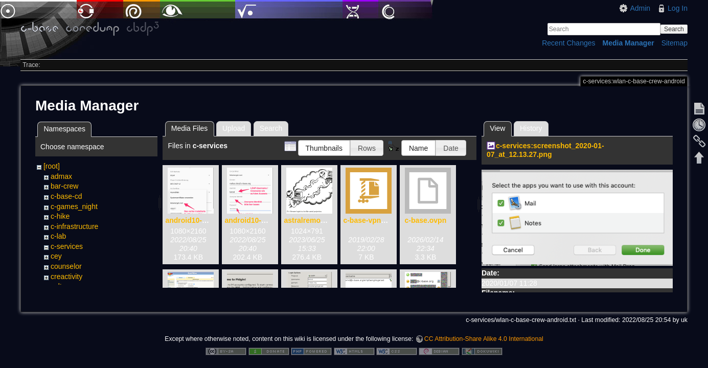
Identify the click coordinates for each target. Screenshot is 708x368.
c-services (67, 246)
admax (61, 176)
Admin (640, 8)
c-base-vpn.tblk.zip (375, 220)
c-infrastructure (74, 226)
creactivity (66, 276)
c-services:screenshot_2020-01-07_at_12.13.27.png (545, 150)
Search (674, 29)
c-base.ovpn (426, 220)
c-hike (60, 216)
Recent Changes (568, 43)
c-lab (58, 236)
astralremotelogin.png (321, 220)
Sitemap (674, 43)
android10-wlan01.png (203, 220)
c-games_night (74, 206)
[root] (51, 166)
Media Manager (628, 43)
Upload (233, 128)
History (531, 128)
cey (56, 256)
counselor (66, 266)
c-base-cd (66, 196)
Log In (678, 8)
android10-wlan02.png (262, 220)
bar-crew (64, 186)
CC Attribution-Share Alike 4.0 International (483, 334)
